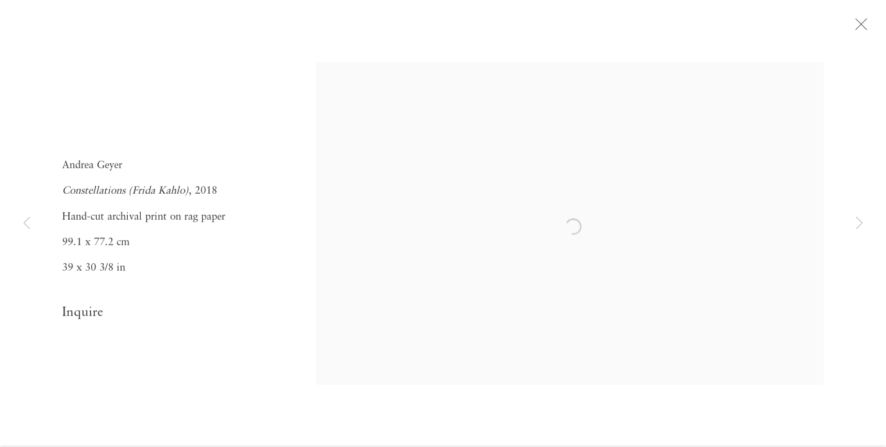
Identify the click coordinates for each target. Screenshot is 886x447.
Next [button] (859, 223)
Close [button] (862, 28)
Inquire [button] (82, 315)
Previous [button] (26, 223)
